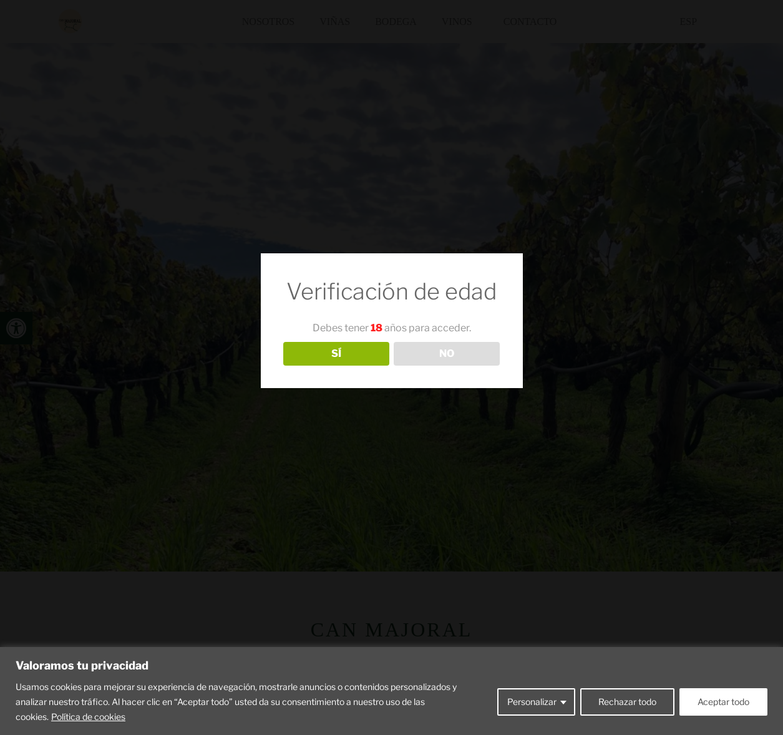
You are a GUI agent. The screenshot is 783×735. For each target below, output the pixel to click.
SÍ (336, 353)
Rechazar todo (627, 701)
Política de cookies (88, 716)
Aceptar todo (723, 701)
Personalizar (532, 701)
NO (446, 353)
